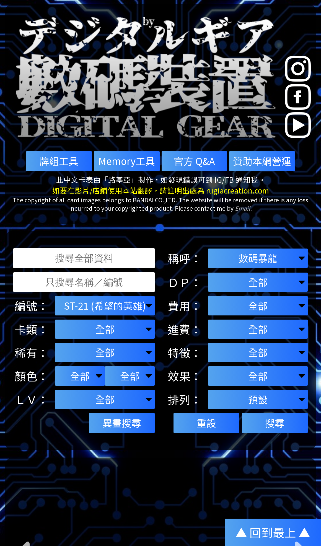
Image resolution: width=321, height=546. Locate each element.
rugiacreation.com (237, 190)
